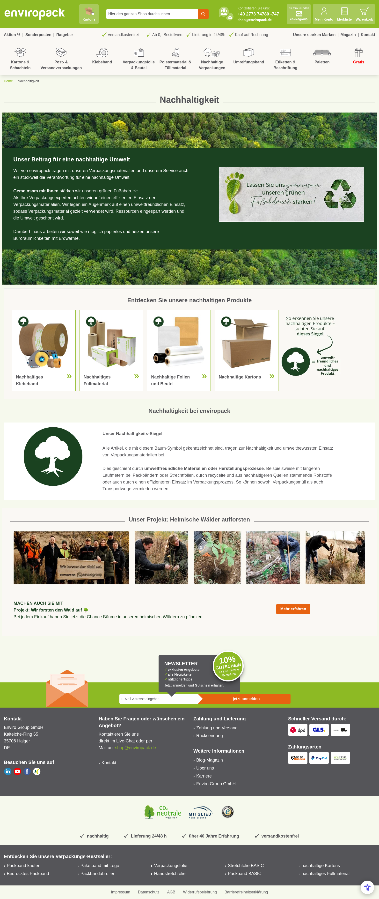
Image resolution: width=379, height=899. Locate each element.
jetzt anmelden (246, 699)
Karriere (204, 776)
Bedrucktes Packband (28, 873)
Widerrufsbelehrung (200, 892)
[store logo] (35, 14)
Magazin (348, 35)
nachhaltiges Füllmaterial (325, 873)
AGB (171, 892)
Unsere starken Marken (314, 35)
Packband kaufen (23, 865)
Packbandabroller (97, 873)
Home (8, 81)
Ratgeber (64, 35)
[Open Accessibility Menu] (367, 887)
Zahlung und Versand (217, 727)
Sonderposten (38, 35)
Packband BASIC (244, 873)
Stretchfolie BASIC (246, 865)
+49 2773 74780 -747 (258, 14)
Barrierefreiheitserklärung (246, 892)
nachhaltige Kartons (320, 865)
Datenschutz (149, 892)
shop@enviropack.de (255, 20)
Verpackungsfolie (170, 865)
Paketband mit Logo (99, 865)
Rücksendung (209, 735)
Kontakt (368, 35)
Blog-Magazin (209, 760)
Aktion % (12, 35)
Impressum (120, 892)
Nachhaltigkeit (28, 81)
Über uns (205, 768)
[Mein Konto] (324, 14)
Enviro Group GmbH (216, 783)
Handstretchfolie (170, 873)
